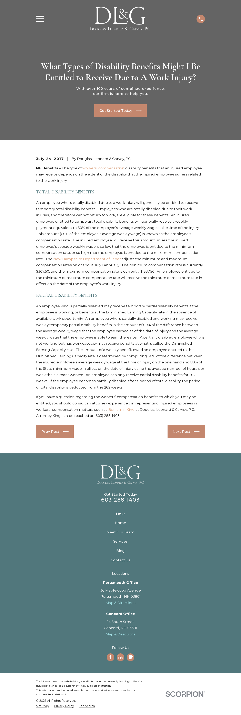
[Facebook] (110, 657)
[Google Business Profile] (131, 657)
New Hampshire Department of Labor (87, 259)
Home (120, 523)
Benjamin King (121, 409)
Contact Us (120, 560)
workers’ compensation (103, 168)
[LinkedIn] (120, 657)
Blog (120, 551)
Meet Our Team (120, 532)
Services (120, 541)
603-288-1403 (120, 499)
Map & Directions (120, 603)
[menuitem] (42, 706)
